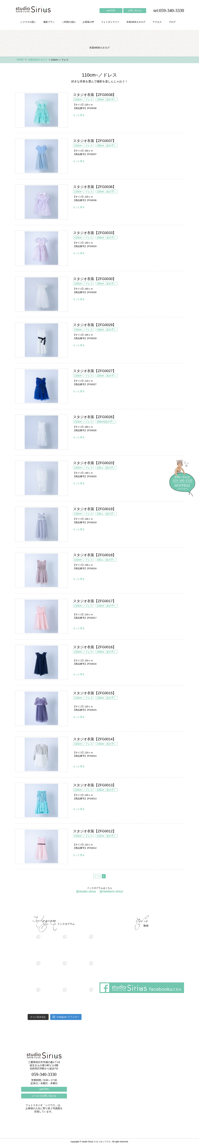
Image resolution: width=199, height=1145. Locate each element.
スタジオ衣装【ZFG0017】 (41, 616)
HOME (20, 59)
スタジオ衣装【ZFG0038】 (41, 110)
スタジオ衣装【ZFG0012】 (41, 846)
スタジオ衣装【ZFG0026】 (41, 432)
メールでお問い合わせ (44, 1095)
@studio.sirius (86, 891)
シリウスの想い (28, 22)
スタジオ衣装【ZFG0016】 (41, 662)
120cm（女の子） (106, 99)
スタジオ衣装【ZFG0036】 (41, 202)
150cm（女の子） (106, 145)
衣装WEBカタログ (135, 22)
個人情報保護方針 (169, 906)
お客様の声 (88, 22)
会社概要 (126, 906)
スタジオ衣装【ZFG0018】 (41, 570)
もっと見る (79, 115)
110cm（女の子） (106, 605)
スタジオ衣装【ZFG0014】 (41, 754)
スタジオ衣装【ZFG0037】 (41, 156)
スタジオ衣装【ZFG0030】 (41, 294)
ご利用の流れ (69, 22)
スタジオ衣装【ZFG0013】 (41, 800)
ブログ (172, 22)
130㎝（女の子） (106, 467)
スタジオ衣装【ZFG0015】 (41, 708)
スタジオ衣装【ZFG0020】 (41, 478)
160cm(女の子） (106, 421)
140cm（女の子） (106, 237)
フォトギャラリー (110, 22)
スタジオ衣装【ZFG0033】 (41, 248)
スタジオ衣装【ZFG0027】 (41, 386)
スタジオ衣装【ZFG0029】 (41, 340)
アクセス (157, 22)
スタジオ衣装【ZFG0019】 (41, 524)
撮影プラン (49, 22)
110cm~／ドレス (83, 99)
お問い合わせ (135, 10)
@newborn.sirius (111, 891)
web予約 (111, 10)
